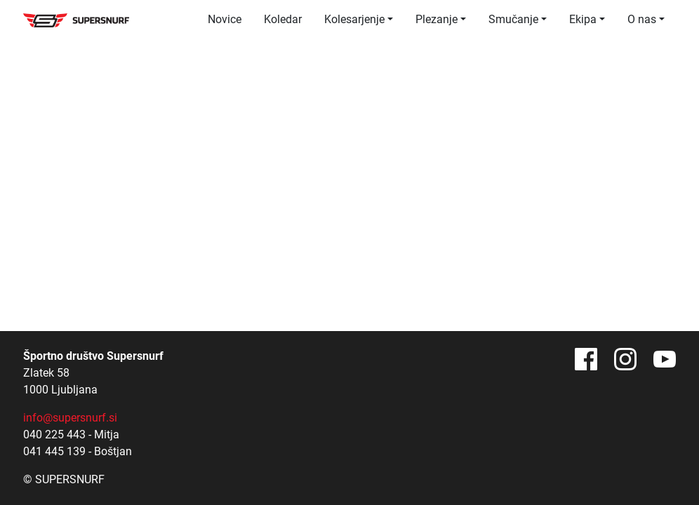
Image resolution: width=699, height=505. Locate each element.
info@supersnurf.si (70, 417)
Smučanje (513, 19)
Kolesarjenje (354, 19)
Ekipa (583, 19)
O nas (641, 19)
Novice (224, 19)
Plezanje (436, 19)
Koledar (283, 19)
